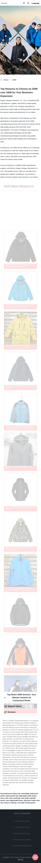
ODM (14, 80)
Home (6, 80)
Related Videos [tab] (13, 706)
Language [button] (35, 3)
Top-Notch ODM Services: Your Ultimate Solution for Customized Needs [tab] (20, 698)
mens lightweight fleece (14, 800)
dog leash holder (30, 800)
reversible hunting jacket (26, 803)
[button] (24, 3)
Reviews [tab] (10, 712)
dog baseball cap (12, 796)
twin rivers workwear (12, 798)
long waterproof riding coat (10, 793)
